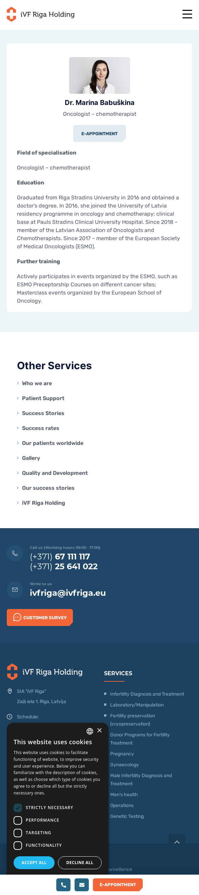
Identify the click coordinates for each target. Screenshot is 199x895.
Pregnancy (122, 754)
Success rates (40, 428)
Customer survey (40, 617)
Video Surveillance (112, 869)
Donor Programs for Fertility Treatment (140, 739)
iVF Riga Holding (43, 503)
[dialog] (57, 805)
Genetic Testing (127, 816)
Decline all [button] (80, 862)
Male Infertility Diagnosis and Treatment (141, 780)
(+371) (60, 556)
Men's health (124, 795)
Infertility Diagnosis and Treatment (147, 694)
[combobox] (89, 731)
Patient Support (43, 398)
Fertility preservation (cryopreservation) (132, 720)
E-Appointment (99, 133)
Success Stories (43, 413)
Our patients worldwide (52, 443)
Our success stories (48, 488)
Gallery (31, 458)
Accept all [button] (34, 862)
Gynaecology (125, 765)
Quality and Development (55, 473)
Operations (122, 805)
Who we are (37, 383)
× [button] (99, 730)
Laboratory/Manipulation (137, 705)
